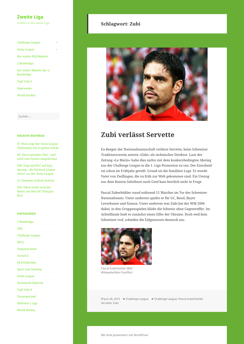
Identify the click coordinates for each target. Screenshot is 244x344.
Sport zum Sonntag (29, 269)
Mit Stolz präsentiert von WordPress (124, 335)
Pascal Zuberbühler (190, 299)
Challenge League (28, 42)
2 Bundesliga (25, 63)
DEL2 (20, 242)
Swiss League (25, 49)
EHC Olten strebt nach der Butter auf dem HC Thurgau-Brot (35, 191)
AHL (20, 228)
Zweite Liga (30, 17)
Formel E (23, 256)
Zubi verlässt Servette (137, 134)
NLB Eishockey (26, 262)
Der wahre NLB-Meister (32, 56)
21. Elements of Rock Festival (35, 180)
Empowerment (27, 249)
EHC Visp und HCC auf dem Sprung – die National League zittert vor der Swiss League (36, 170)
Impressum (24, 88)
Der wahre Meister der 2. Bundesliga (33, 72)
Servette (106, 303)
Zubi (116, 303)
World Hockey (26, 95)
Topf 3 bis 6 (24, 81)
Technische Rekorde (30, 283)
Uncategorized (26, 296)
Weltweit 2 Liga (27, 303)
